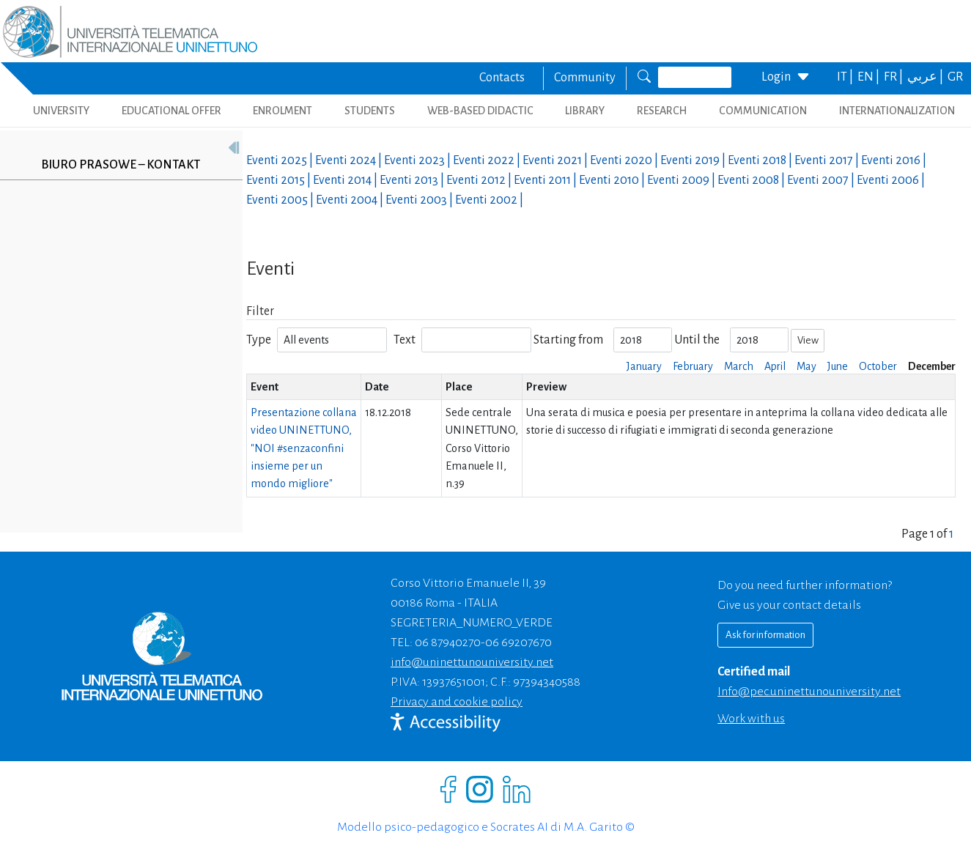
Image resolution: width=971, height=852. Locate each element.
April (775, 366)
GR (955, 77)
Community (585, 77)
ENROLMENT (282, 110)
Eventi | (280, 160)
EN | (869, 77)
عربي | (926, 77)
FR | (894, 77)
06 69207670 (518, 642)
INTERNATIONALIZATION (897, 110)
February (693, 366)
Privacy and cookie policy (457, 701)
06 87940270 (448, 642)
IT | (846, 77)
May (806, 366)
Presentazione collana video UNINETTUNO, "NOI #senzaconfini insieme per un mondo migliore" (304, 448)
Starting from (568, 340)
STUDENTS (369, 110)
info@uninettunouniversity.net (472, 662)
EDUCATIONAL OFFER (171, 110)
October (878, 366)
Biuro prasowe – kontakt (120, 164)
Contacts (502, 77)
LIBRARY (585, 110)
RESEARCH (662, 110)
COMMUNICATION (763, 110)
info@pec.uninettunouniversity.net (809, 691)
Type (258, 340)
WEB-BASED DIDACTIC (480, 110)
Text (405, 340)
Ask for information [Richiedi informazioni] (765, 634)
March (738, 366)
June (837, 366)
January (644, 366)
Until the (697, 340)
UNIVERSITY (61, 110)
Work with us (751, 718)
